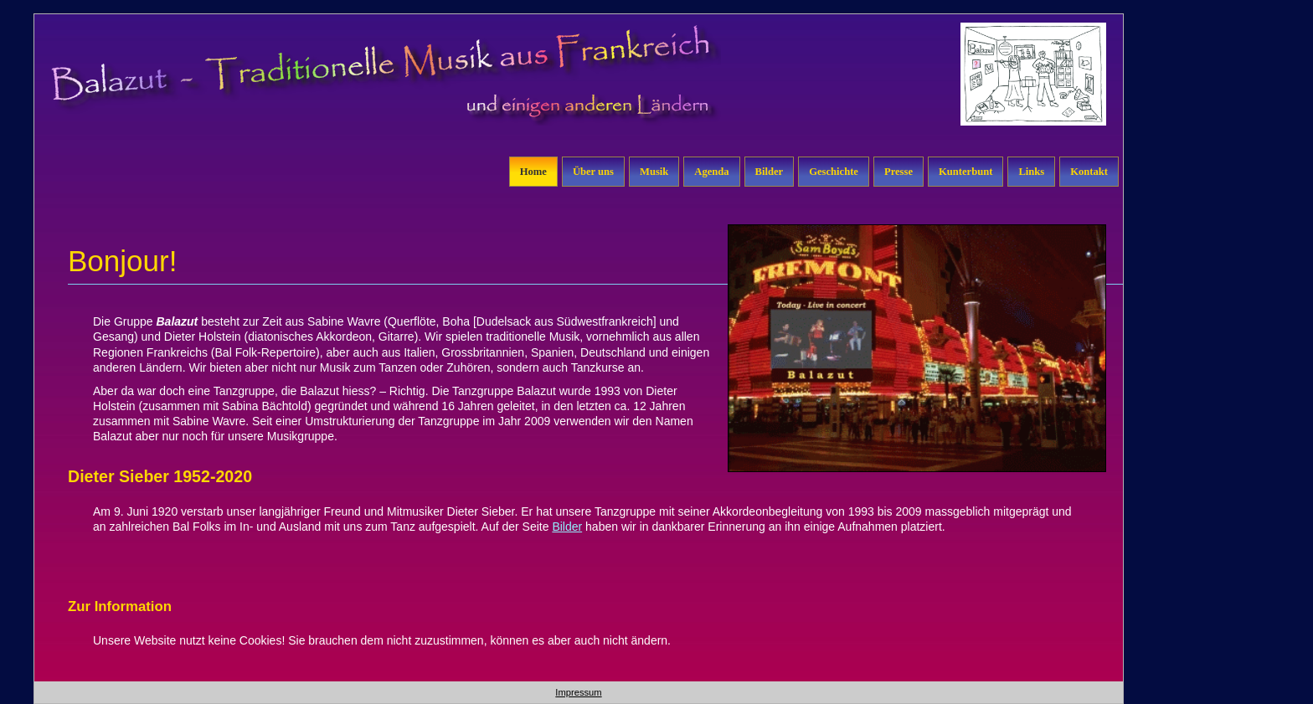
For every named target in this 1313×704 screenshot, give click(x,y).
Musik (654, 171)
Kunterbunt (965, 171)
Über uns (593, 171)
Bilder (769, 171)
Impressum (578, 692)
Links (1031, 171)
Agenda (711, 171)
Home (533, 171)
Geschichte (833, 171)
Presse (898, 171)
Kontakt (1089, 171)
